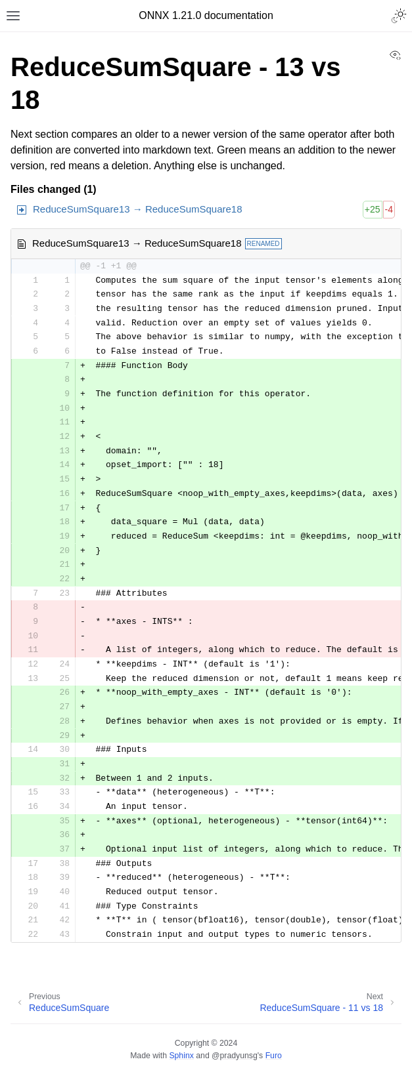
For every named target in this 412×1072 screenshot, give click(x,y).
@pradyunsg (235, 1055)
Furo (273, 1055)
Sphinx (181, 1055)
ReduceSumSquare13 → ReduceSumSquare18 (137, 209)
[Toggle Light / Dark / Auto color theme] (399, 16)
